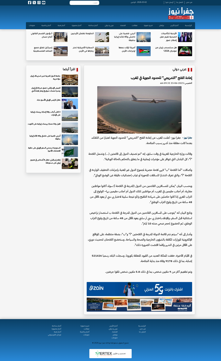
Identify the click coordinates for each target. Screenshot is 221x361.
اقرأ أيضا (68, 70)
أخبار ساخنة (93, 26)
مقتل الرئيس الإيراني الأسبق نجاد (48, 99)
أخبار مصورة (76, 26)
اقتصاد (123, 26)
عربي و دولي (109, 26)
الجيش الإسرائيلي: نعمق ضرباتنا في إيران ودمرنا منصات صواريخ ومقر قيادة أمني (45, 89)
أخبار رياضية (46, 26)
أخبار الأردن (174, 26)
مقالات (134, 26)
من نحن (189, 3)
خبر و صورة (148, 26)
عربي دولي (179, 70)
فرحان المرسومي (54, 335)
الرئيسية (188, 26)
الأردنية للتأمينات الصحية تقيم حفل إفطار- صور (168, 37)
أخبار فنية (61, 26)
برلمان (161, 26)
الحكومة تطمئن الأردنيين (82, 34)
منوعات (32, 26)
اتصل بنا (179, 3)
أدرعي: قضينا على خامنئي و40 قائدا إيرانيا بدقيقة (124, 37)
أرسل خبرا (169, 3)
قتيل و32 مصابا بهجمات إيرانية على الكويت (44, 123)
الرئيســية (142, 326)
